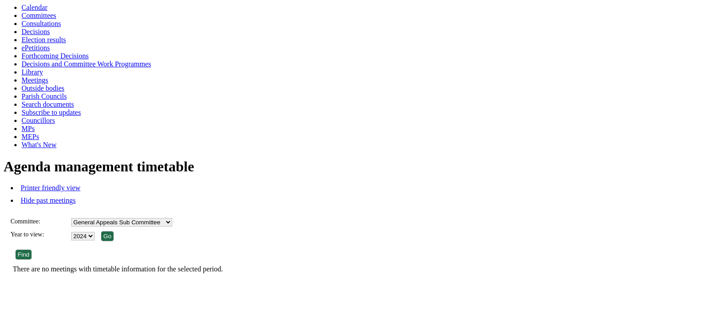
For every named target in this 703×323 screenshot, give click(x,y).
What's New (39, 144)
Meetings (35, 80)
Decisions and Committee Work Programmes (86, 64)
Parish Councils (44, 96)
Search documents (48, 104)
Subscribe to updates (51, 112)
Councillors (38, 120)
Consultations (41, 23)
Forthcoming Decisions (55, 56)
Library (32, 72)
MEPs (30, 136)
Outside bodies (43, 88)
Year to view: (27, 234)
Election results (44, 40)
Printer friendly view (50, 188)
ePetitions (36, 48)
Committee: (25, 221)
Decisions (36, 31)
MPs (28, 128)
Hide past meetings (48, 200)
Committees (39, 15)
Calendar (35, 7)
